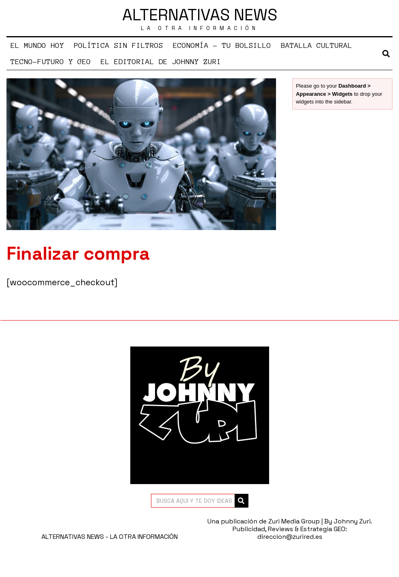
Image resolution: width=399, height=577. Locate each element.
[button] (241, 501)
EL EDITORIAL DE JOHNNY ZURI (161, 62)
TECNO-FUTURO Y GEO (51, 62)
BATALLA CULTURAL (316, 45)
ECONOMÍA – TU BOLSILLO (222, 45)
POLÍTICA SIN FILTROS (118, 45)
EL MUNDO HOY (37, 45)
